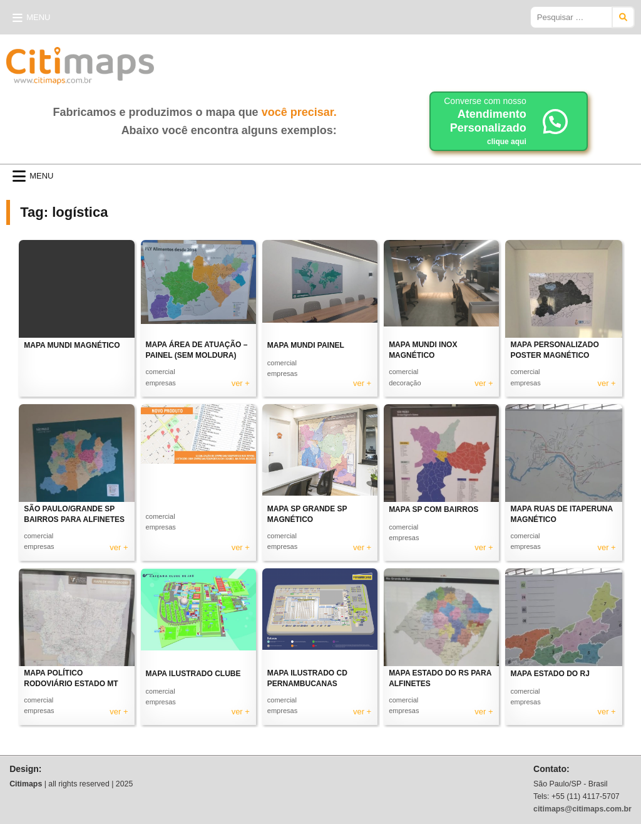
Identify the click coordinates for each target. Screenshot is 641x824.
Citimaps (181, 61)
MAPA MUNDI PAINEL (305, 345)
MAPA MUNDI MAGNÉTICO (72, 345)
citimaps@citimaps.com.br (582, 809)
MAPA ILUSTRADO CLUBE (193, 673)
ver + (241, 383)
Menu (38, 17)
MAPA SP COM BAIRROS (433, 509)
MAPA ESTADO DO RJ (549, 673)
